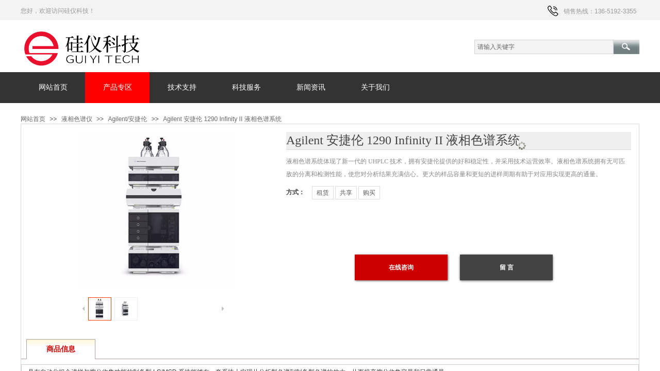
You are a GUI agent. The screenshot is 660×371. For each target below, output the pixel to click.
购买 (369, 192)
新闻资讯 (310, 87)
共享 (346, 192)
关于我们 (375, 87)
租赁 (323, 192)
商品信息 (60, 349)
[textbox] (544, 47)
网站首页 (53, 87)
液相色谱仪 (76, 119)
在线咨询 (401, 267)
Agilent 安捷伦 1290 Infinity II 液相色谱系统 (222, 119)
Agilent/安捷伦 (127, 119)
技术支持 (182, 87)
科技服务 (246, 87)
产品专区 (117, 87)
